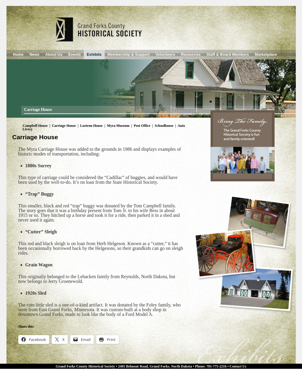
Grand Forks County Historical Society (85, 366)
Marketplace (266, 54)
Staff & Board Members (227, 54)
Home (18, 54)
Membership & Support (129, 54)
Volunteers (165, 54)
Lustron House (91, 126)
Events (74, 54)
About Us (54, 54)
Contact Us (237, 366)
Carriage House (64, 126)
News (34, 54)
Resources (191, 54)
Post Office (142, 126)
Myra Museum (118, 126)
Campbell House (35, 126)
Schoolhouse (164, 126)
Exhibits (94, 54)
